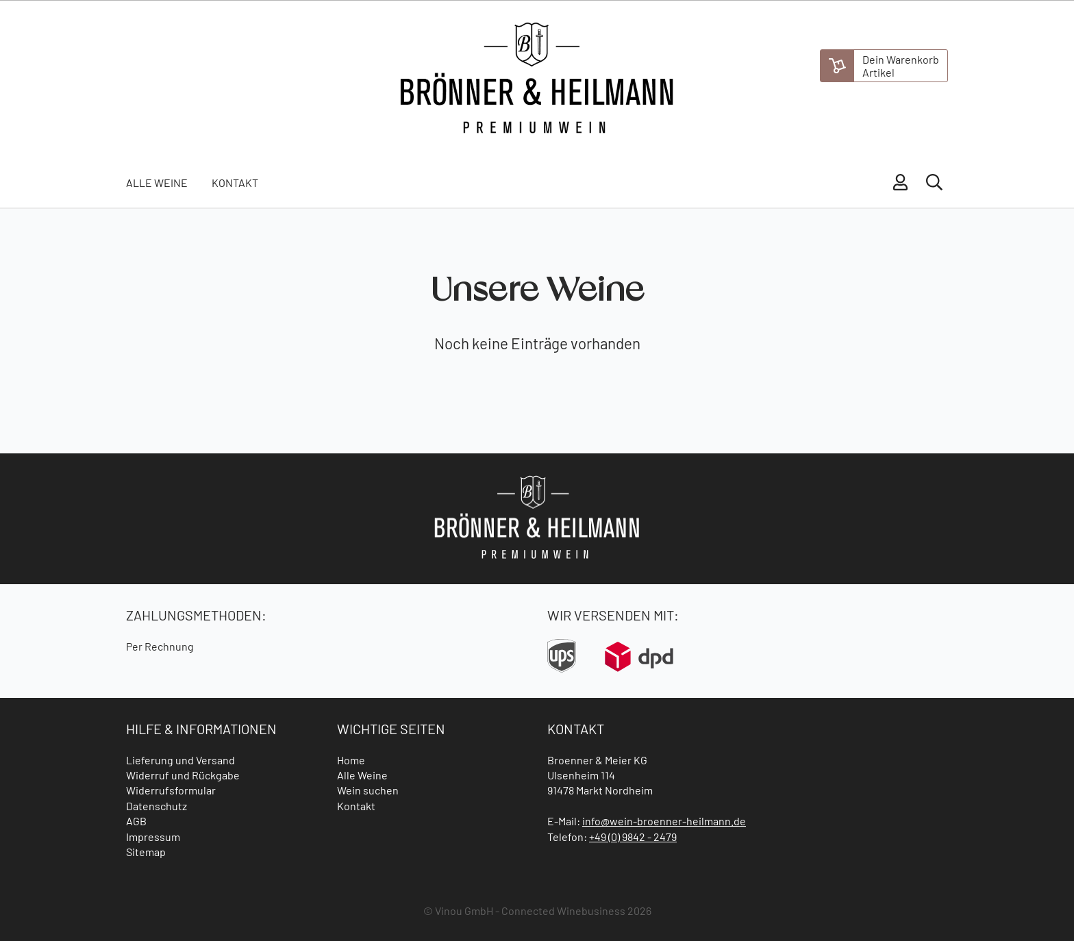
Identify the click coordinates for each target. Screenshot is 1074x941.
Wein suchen (368, 789)
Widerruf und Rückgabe (183, 774)
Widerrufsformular (171, 789)
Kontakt (235, 182)
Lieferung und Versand (180, 759)
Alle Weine (157, 182)
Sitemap (146, 851)
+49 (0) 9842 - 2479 (633, 836)
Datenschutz (156, 805)
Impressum (153, 836)
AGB (136, 820)
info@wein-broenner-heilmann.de (664, 820)
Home (351, 759)
